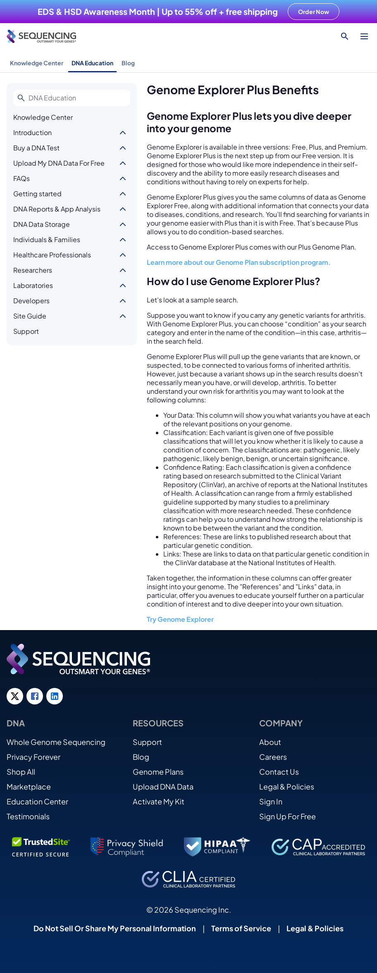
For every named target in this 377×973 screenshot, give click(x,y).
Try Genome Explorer (180, 619)
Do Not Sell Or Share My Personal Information (114, 928)
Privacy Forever (33, 756)
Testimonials (28, 816)
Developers (31, 300)
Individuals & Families (46, 239)
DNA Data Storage (41, 224)
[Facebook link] (34, 696)
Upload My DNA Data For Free (59, 163)
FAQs (21, 178)
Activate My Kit (158, 801)
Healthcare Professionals (52, 254)
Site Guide (29, 316)
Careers (273, 756)
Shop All (21, 771)
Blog (128, 63)
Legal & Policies (286, 786)
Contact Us (279, 771)
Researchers (32, 270)
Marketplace (29, 786)
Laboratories (33, 285)
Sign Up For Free (287, 816)
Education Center (37, 801)
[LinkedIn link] (54, 696)
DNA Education (92, 63)
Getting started (37, 193)
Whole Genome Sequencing (56, 742)
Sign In (270, 801)
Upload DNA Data (163, 786)
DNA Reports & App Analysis (56, 209)
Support (26, 331)
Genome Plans (158, 771)
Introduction (32, 132)
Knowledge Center (36, 63)
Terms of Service (241, 928)
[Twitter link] (15, 696)
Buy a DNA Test (36, 147)
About (270, 742)
